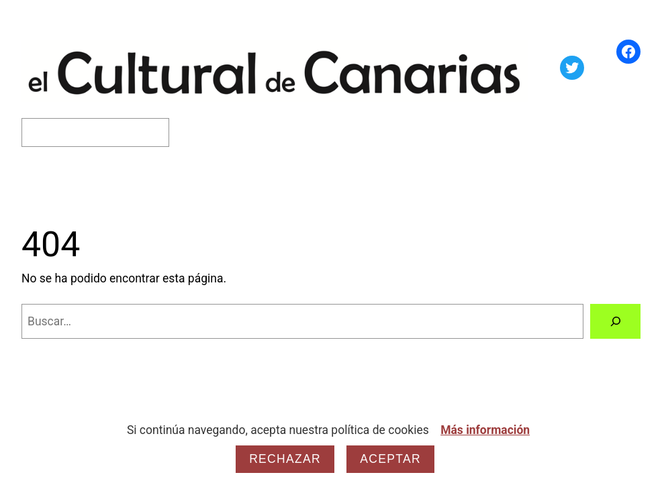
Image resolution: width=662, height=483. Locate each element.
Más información (485, 430)
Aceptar (390, 459)
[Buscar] (615, 321)
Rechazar (285, 459)
